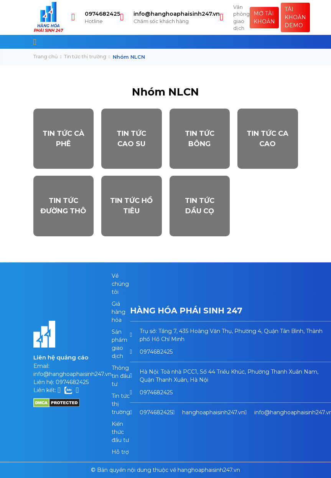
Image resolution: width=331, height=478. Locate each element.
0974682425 (102, 13)
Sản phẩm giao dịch (119, 343)
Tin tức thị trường (85, 56)
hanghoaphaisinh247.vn (213, 412)
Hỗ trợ (120, 451)
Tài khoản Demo (295, 17)
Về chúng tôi (120, 283)
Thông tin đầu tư (121, 375)
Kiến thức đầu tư (120, 431)
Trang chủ (45, 56)
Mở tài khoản (264, 17)
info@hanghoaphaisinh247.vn (176, 13)
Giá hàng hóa (118, 311)
